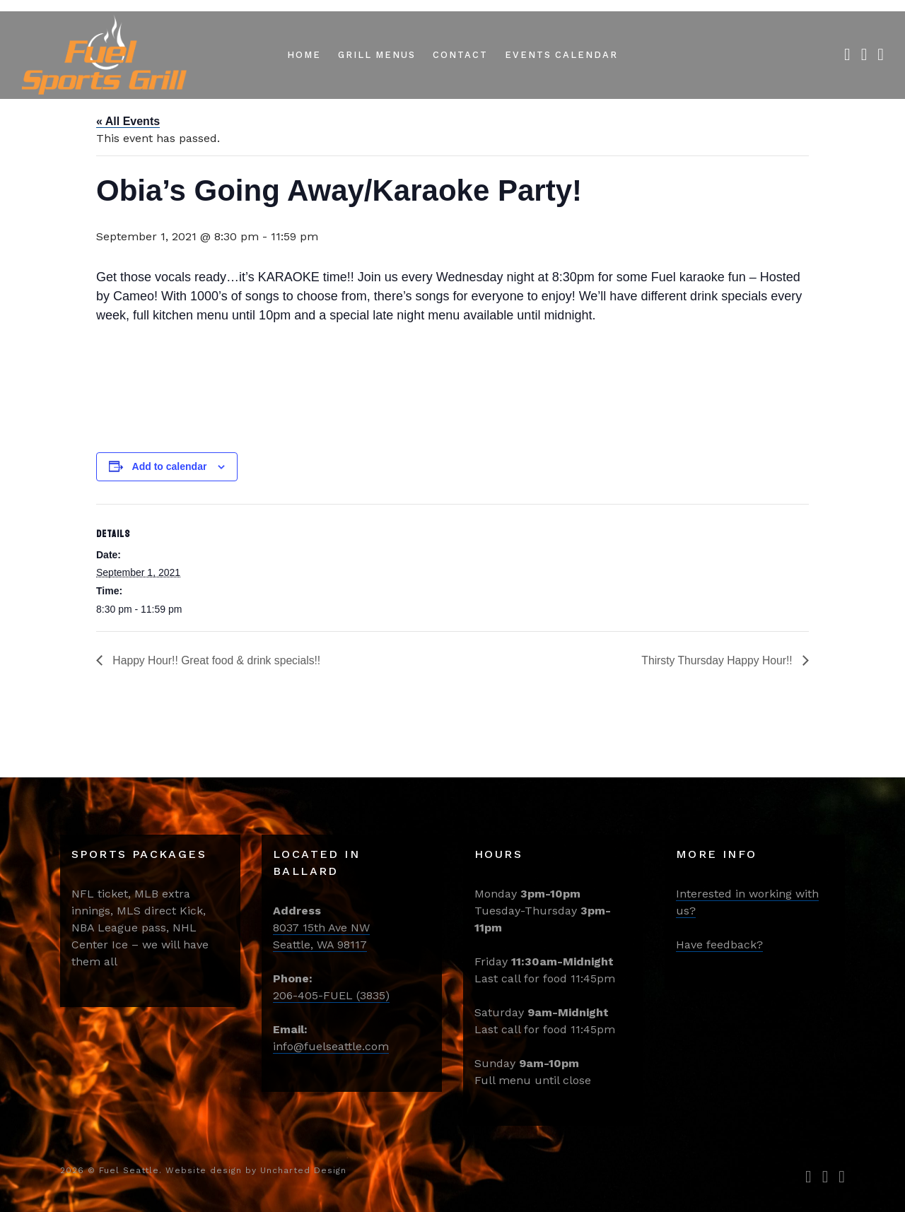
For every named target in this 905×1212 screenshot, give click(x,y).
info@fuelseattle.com (331, 1046)
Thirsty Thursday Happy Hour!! (716, 660)
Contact (460, 54)
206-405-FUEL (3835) (331, 995)
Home (304, 54)
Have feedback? (719, 944)
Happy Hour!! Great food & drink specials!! (217, 660)
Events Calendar (561, 54)
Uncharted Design (303, 1170)
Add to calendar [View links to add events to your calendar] (169, 466)
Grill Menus (377, 54)
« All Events (128, 121)
